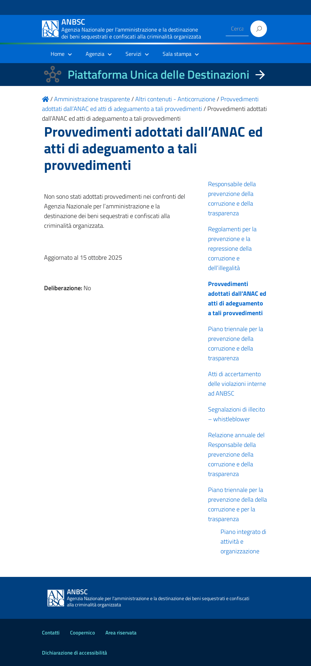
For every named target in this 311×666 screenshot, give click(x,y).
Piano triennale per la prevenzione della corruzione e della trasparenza (235, 343)
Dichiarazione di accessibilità (74, 653)
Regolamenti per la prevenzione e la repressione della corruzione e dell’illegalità (232, 248)
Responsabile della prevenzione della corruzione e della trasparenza (232, 198)
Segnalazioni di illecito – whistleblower (236, 414)
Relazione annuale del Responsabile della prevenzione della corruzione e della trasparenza (236, 454)
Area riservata (121, 633)
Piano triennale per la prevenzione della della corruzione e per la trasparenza (237, 504)
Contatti (51, 633)
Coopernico (82, 633)
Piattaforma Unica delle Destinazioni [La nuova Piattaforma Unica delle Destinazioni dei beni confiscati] (158, 74)
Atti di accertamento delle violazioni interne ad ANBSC (237, 383)
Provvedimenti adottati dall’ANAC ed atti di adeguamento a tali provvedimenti (237, 298)
